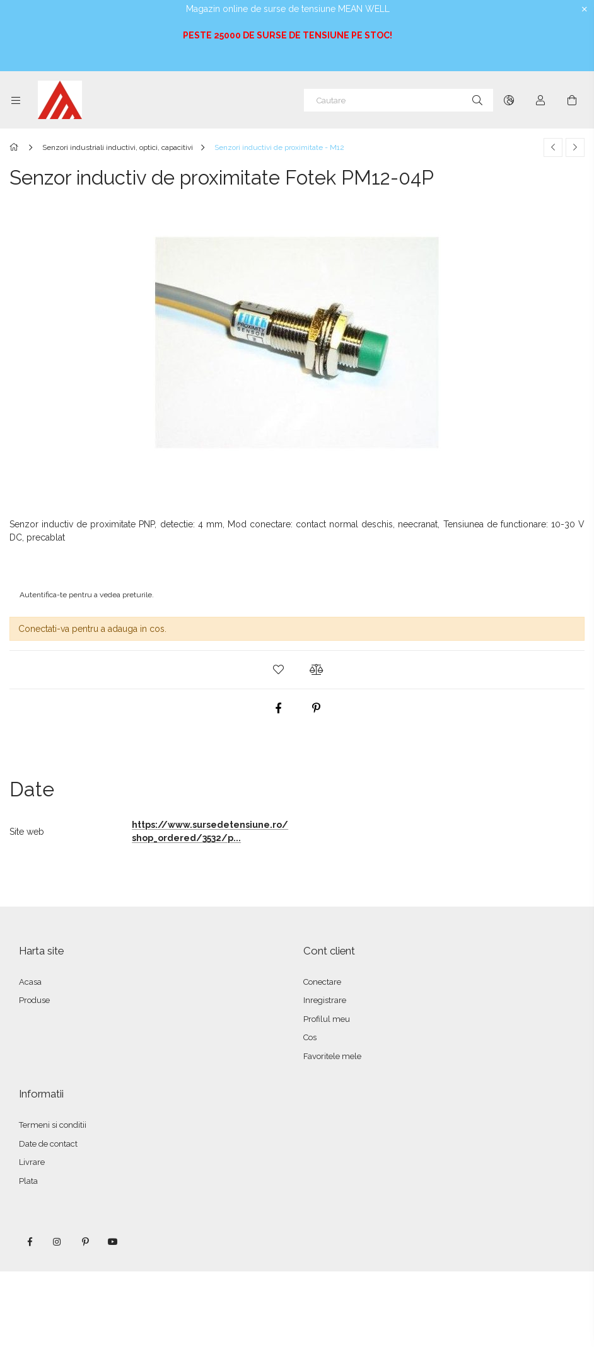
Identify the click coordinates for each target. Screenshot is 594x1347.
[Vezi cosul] (572, 100)
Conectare (322, 982)
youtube (113, 1241)
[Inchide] (584, 9)
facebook (29, 1241)
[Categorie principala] (16, 147)
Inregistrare (324, 1000)
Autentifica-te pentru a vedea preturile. (87, 594)
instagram (57, 1241)
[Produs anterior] (553, 147)
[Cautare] (398, 100)
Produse (34, 1000)
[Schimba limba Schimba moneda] (509, 100)
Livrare (32, 1162)
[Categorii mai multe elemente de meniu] (16, 100)
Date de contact (48, 1144)
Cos (310, 1037)
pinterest (85, 1241)
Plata (28, 1181)
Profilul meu (326, 1019)
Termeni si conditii (52, 1125)
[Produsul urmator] (575, 147)
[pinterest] (316, 708)
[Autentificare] (540, 100)
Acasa (30, 982)
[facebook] (278, 708)
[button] (278, 669)
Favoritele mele (332, 1056)
